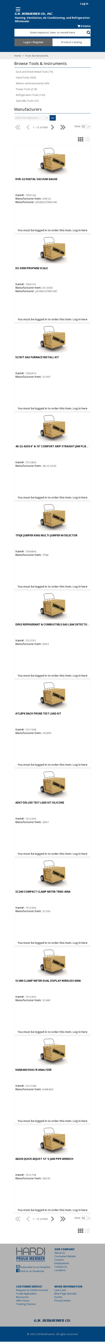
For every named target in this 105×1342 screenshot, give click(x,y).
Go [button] (47, 118)
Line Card (60, 1290)
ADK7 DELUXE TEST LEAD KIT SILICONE (33, 803)
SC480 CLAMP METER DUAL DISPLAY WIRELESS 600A (42, 981)
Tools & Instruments (30, 56)
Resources (16, 1297)
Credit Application (20, 1294)
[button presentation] (41, 118)
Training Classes (20, 1304)
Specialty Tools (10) (21, 101)
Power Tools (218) (20, 89)
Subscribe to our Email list (29, 1267)
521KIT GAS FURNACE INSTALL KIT (31, 357)
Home (11, 56)
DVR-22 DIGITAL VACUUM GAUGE (30, 179)
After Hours (17, 1301)
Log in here (80, 230)
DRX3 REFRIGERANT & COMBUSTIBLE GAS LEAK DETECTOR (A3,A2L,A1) (53, 625)
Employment (61, 1263)
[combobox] (50, 32)
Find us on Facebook (26, 1271)
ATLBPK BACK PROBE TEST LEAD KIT (32, 714)
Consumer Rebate (65, 1256)
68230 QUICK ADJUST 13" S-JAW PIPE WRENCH (38, 1159)
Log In (90, 3)
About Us (59, 1253)
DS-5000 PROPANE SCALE (25, 268)
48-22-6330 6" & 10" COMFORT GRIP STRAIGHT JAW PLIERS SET (49, 446)
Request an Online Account (26, 1290)
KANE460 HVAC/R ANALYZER (27, 1070)
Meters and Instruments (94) (26, 83)
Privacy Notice (62, 1301)
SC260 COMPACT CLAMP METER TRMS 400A (36, 892)
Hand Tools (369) (20, 78)
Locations (60, 1270)
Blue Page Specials (65, 1294)
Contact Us (60, 1267)
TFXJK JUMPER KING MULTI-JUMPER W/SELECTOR (40, 535)
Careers (59, 1260)
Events (58, 1297)
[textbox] (48, 33)
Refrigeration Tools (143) (24, 95)
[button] (95, 32)
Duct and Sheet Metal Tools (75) (28, 72)
